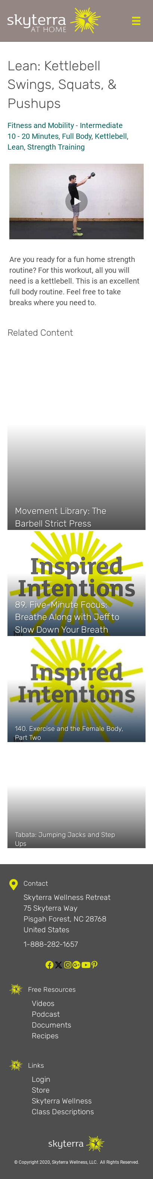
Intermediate (101, 125)
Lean (15, 147)
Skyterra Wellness (62, 1100)
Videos (43, 1003)
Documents (51, 1024)
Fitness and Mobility (40, 125)
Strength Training (56, 147)
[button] (76, 201)
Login (41, 1079)
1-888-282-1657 (51, 944)
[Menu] (136, 21)
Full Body (76, 136)
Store (41, 1090)
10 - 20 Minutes (33, 136)
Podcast (46, 1014)
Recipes (45, 1035)
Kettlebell (111, 136)
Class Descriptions (63, 1111)
